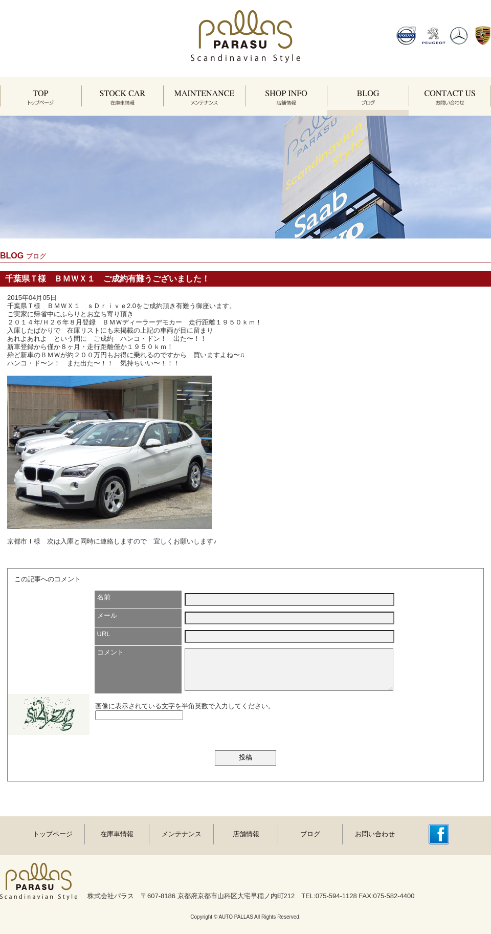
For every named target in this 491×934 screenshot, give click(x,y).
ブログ (310, 834)
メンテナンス (182, 834)
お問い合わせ (375, 834)
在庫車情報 (116, 834)
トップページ (53, 834)
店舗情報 (246, 834)
